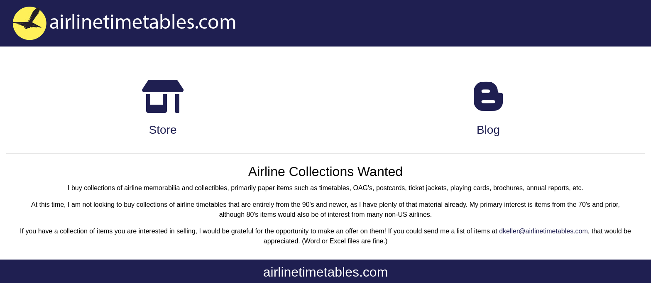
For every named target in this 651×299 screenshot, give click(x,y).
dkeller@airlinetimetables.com (543, 231)
